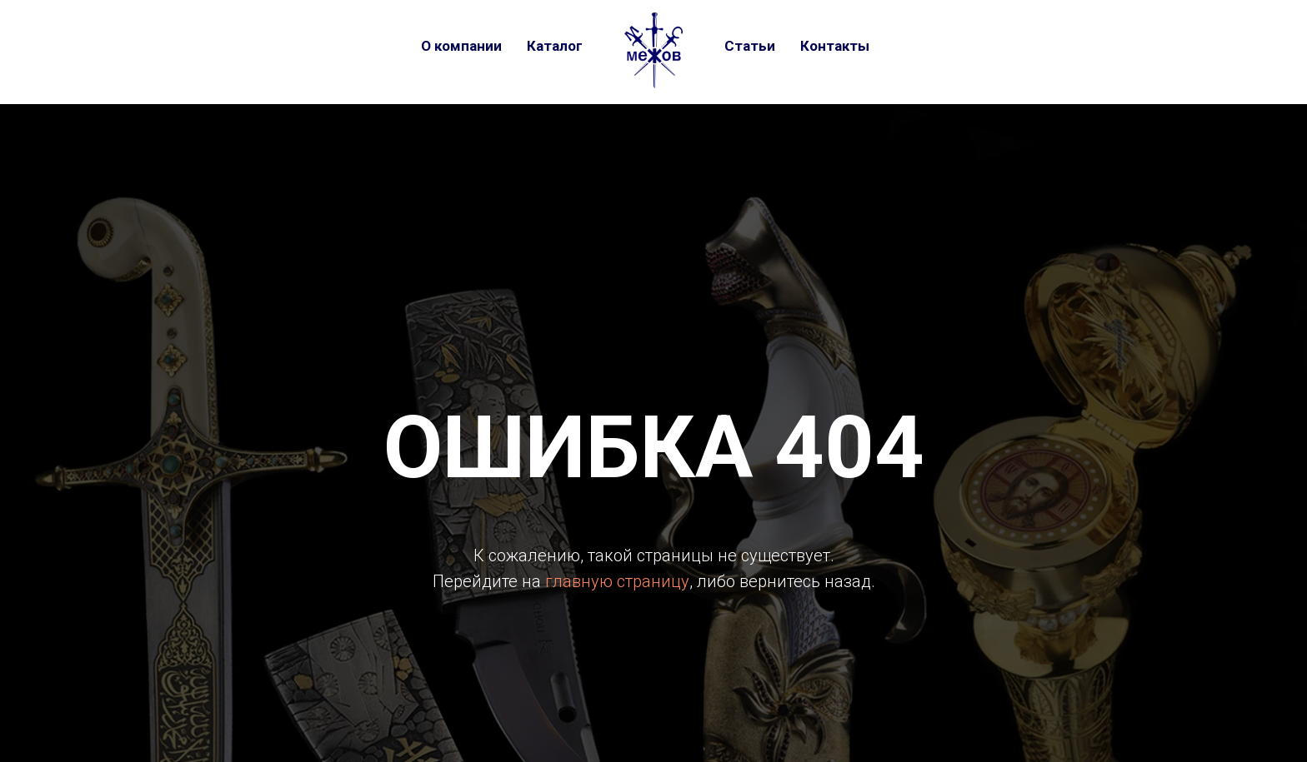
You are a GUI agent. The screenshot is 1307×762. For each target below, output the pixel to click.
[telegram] (944, 45)
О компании (461, 45)
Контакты (834, 45)
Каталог (555, 45)
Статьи (749, 45)
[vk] (911, 45)
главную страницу (617, 581)
